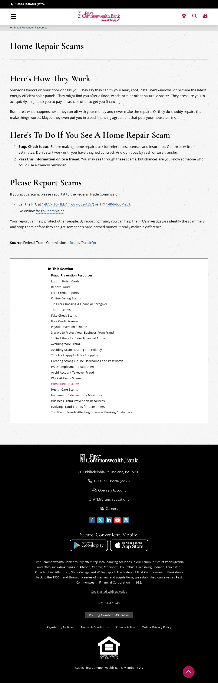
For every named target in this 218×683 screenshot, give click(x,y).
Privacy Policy (125, 627)
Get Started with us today (109, 591)
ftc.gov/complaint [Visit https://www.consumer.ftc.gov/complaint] (50, 211)
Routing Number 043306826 (109, 615)
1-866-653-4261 (118, 204)
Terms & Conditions (95, 627)
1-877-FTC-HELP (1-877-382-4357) (68, 204)
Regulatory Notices (60, 627)
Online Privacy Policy (156, 627)
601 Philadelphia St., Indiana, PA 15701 (109, 472)
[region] (109, 28)
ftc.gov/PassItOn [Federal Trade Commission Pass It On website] (83, 242)
